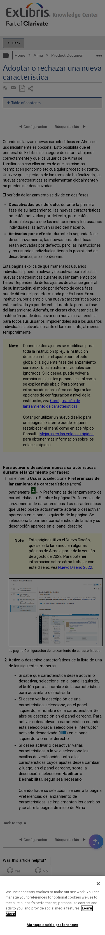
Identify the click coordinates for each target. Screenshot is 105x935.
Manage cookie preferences (52, 925)
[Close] (98, 883)
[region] (52, 905)
